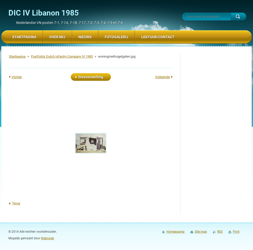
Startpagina (17, 56)
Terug (16, 203)
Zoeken (238, 16)
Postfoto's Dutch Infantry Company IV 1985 (62, 56)
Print (236, 231)
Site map (201, 231)
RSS (220, 231)
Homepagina (175, 231)
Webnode (47, 238)
